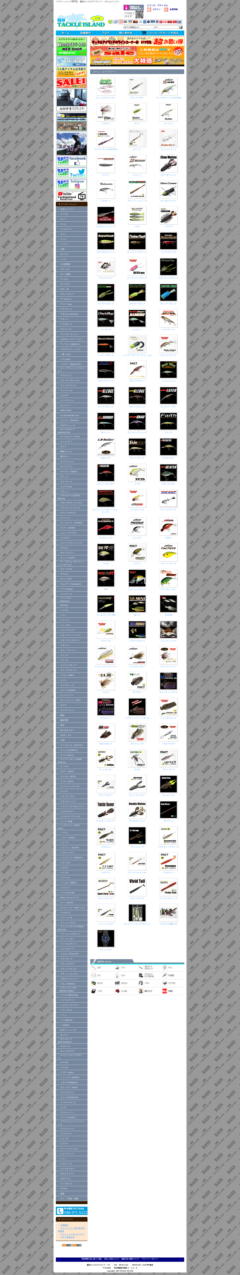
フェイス (168, 432)
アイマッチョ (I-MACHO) (105, 149)
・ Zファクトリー (66, 695)
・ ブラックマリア (66, 964)
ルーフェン (169, 123)
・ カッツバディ (65, 441)
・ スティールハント (67, 650)
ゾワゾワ (168, 226)
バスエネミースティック (169, 847)
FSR (106, 589)
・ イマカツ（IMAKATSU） (70, 364)
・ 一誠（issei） (65, 354)
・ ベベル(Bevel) (65, 1020)
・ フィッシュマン (66, 939)
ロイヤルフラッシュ (106, 252)
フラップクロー (106, 795)
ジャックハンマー (168, 641)
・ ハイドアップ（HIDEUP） (71, 857)
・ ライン (62, 234)
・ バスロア (63, 867)
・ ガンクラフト (65, 466)
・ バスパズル (64, 862)
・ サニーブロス (65, 569)
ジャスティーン (169, 329)
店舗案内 (64, 1225)
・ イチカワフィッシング (69, 349)
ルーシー (137, 149)
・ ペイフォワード (66, 1000)
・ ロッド (62, 219)
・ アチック (63, 319)
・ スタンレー (64, 645)
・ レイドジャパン (66, 1153)
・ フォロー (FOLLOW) (68, 954)
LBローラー (105, 458)
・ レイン (62, 1158)
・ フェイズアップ (66, 949)
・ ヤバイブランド (66, 1092)
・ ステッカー (64, 269)
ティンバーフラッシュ (137, 252)
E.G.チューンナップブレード (137, 924)
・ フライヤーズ (65, 959)
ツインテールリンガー (137, 872)
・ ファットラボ (65, 917)
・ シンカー (63, 244)
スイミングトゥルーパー (106, 666)
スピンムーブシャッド (137, 432)
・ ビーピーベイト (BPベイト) (71, 907)
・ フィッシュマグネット (69, 934)
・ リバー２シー (65, 1133)
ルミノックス (106, 949)
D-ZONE (168, 615)
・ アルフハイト (65, 329)
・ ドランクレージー (67, 801)
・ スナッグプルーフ (67, 670)
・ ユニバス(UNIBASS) (68, 1097)
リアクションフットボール (137, 718)
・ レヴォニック (65, 1163)
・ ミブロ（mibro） (66, 1072)
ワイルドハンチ (106, 538)
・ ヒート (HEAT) (65, 902)
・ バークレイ (64, 887)
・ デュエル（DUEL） (68, 776)
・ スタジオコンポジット (69, 640)
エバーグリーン (109, 72)
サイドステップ (137, 458)
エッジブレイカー (137, 795)
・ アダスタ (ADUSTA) (68, 314)
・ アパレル (63, 279)
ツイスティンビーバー (106, 821)
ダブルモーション (137, 821)
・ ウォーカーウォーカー (69, 380)
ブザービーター (169, 484)
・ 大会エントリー (66, 209)
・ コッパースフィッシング (70, 543)
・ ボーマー (63, 1035)
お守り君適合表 (67, 1237)
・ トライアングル (66, 796)
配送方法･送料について (130, 1259)
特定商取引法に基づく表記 (92, 1259)
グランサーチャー (137, 381)
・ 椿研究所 (63, 720)
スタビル (106, 123)
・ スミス (62, 680)
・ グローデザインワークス (70, 503)
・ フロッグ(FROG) (66, 984)
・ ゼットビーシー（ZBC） (70, 700)
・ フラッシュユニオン (68, 974)
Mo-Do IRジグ (106, 744)
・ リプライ (63, 1143)
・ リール (62, 224)
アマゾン (106, 175)
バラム (137, 226)
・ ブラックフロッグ (67, 969)
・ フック (62, 239)
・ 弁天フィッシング (67, 1030)
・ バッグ (62, 259)
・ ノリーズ (63, 842)
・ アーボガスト (65, 299)
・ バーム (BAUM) (66, 892)
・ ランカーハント (66, 1112)
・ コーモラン (64, 538)
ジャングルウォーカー (106, 98)
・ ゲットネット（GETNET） (71, 523)
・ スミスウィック (66, 685)
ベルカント (106, 201)
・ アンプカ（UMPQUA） (69, 344)
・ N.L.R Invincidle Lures (68, 415)
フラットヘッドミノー (137, 201)
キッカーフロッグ (106, 303)
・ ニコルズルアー (66, 811)
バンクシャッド (169, 381)
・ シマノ (62, 615)
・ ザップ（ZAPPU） (67, 558)
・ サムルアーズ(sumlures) (69, 584)
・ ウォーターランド (67, 385)
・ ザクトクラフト (67, 553)
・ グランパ (63, 491)
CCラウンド (105, 718)
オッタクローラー (168, 201)
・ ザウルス (63, 548)
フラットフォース (168, 563)
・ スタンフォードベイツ (69, 635)
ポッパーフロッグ (168, 303)
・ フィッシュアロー (67, 922)
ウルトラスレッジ (137, 407)
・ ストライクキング (67, 665)
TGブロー (137, 692)
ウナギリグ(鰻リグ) (168, 924)
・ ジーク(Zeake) (65, 589)
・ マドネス (63, 1067)
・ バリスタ (63, 872)
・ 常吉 (61, 725)
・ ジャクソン (64, 620)
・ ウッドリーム (65, 390)
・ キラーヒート (65, 481)
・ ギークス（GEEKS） (68, 471)
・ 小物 (61, 249)
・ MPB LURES (64, 410)
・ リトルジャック (66, 1128)
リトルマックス (137, 509)
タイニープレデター (106, 484)
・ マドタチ (63, 1062)
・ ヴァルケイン (65, 375)
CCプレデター (168, 458)
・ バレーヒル (64, 877)
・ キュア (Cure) (65, 486)
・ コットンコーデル (67, 533)
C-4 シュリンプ (137, 847)
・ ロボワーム (64, 1178)
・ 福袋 (61, 1193)
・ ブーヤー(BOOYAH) (68, 995)
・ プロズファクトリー (68, 979)
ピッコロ (137, 538)
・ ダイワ (62, 705)
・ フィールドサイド (67, 944)
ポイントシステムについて (72, 1234)
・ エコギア (63, 395)
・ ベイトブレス (65, 1010)
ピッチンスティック (169, 898)
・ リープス (63, 214)
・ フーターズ (64, 912)
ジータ (137, 484)
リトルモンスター (137, 666)
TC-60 (105, 563)
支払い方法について (111, 1259)
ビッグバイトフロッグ (137, 278)
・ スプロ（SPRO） (66, 675)
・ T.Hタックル (64, 735)
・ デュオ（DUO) (65, 781)
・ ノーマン (63, 832)
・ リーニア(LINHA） (67, 1117)
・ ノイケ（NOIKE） (67, 837)
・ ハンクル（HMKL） (68, 882)
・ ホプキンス (64, 1046)
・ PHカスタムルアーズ (68, 897)
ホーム (96, 72)
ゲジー (137, 123)
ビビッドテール (137, 898)
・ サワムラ (63, 574)
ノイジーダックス (168, 252)
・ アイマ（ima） (65, 304)
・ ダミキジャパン (66, 710)
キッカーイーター (168, 407)
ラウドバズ (106, 641)
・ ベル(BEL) (64, 1025)
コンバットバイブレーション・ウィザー (106, 510)
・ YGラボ (62, 1188)
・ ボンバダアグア (66, 1051)
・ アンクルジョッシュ (68, 334)
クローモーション (168, 175)
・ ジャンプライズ (66, 630)
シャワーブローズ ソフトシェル (137, 355)
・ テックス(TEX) (66, 755)
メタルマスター (169, 744)
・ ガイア (62, 446)
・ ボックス (63, 254)
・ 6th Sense (63, 605)
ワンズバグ (106, 329)
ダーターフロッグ (137, 303)
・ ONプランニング (66, 425)
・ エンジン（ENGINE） (69, 420)
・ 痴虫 (61, 715)
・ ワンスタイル (65, 1183)
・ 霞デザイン (64, 456)
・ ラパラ (62, 1107)
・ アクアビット (65, 309)
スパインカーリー (106, 898)
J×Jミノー (137, 175)
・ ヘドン (62, 1015)
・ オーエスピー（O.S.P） (69, 436)
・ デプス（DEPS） (66, 771)
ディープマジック (168, 509)
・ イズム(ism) (64, 359)
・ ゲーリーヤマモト (67, 513)
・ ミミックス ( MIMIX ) (69, 1077)
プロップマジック (106, 381)
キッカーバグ (168, 795)
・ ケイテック (64, 518)
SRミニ (137, 615)
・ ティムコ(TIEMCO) (67, 750)
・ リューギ (63, 1138)
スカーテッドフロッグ (168, 278)
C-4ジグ (105, 692)
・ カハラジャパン (66, 461)
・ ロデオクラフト (66, 1173)
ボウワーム (169, 821)
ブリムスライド (106, 278)
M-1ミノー (106, 432)
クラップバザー (137, 98)
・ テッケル (63, 766)
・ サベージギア (65, 579)
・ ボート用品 (64, 274)
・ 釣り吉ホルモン (66, 730)
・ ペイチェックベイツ (68, 1005)
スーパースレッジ (106, 407)
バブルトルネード (137, 641)
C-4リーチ (105, 872)
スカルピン (106, 847)
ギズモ (137, 769)
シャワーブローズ (106, 355)
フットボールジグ (168, 718)
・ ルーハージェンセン (68, 1148)
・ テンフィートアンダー (69, 786)
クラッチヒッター (168, 589)
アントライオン (106, 769)
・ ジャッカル (64, 625)
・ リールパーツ (65, 229)
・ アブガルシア (65, 324)
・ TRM (61, 740)
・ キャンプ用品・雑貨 (68, 1198)
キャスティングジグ (169, 692)
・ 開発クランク (65, 451)
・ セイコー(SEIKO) (67, 690)
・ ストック (63, 655)
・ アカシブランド (66, 294)
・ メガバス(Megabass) (68, 1082)
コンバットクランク (137, 589)
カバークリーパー (168, 666)
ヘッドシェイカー (106, 924)
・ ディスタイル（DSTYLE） (71, 745)
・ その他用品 (64, 264)
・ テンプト (63, 791)
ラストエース (168, 769)
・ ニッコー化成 (65, 821)
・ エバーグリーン (66, 400)
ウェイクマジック (168, 355)
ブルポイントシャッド (106, 226)
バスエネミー (168, 872)
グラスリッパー (137, 744)
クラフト (137, 563)
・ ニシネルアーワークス (69, 816)
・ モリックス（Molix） (68, 1087)
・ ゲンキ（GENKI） (67, 528)
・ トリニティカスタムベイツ (71, 806)
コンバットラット (168, 149)
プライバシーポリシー (150, 1259)
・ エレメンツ (64, 405)
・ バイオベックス (66, 852)
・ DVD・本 (63, 289)
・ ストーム (63, 660)
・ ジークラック (65, 594)
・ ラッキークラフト (67, 1102)
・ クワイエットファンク (69, 508)
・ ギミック (63, 476)
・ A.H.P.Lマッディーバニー (70, 339)
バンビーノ (137, 329)
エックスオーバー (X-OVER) (168, 98)
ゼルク (169, 538)
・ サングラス (64, 284)
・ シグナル (63, 610)
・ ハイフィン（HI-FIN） (69, 847)
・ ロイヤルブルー (66, 1168)
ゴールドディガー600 (105, 615)
